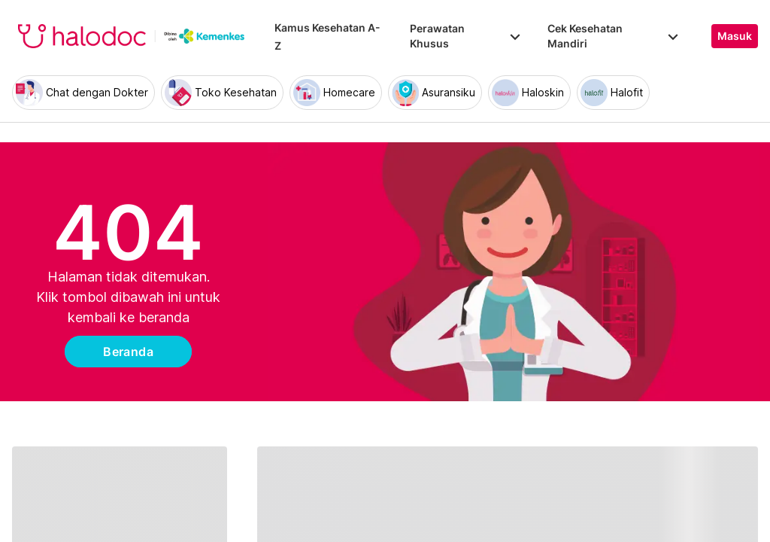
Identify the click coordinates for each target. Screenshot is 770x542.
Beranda (128, 351)
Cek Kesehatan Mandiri (614, 36)
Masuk (734, 36)
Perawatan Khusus (466, 36)
